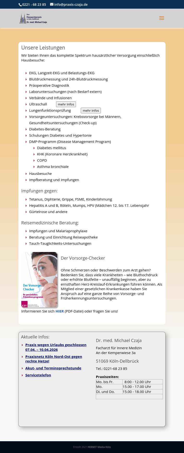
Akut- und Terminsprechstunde (53, 368)
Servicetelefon (38, 375)
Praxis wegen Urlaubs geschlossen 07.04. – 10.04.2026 (55, 347)
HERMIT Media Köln (99, 447)
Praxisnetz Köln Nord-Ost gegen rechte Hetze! (53, 359)
